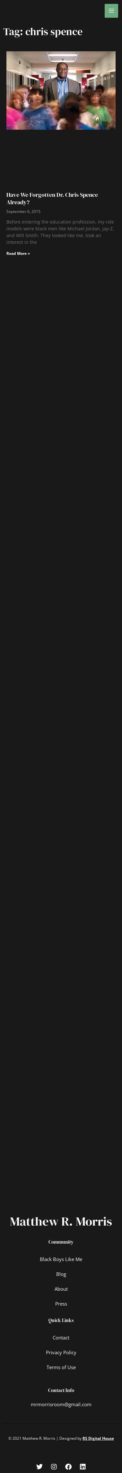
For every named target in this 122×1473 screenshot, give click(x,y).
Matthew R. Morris (61, 1221)
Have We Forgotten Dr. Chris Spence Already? (52, 198)
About (61, 1289)
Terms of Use (61, 1367)
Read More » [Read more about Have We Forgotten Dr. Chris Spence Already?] (18, 253)
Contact (61, 1337)
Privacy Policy (61, 1352)
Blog (61, 1274)
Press (61, 1303)
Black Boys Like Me (61, 1259)
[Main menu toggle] (111, 11)
